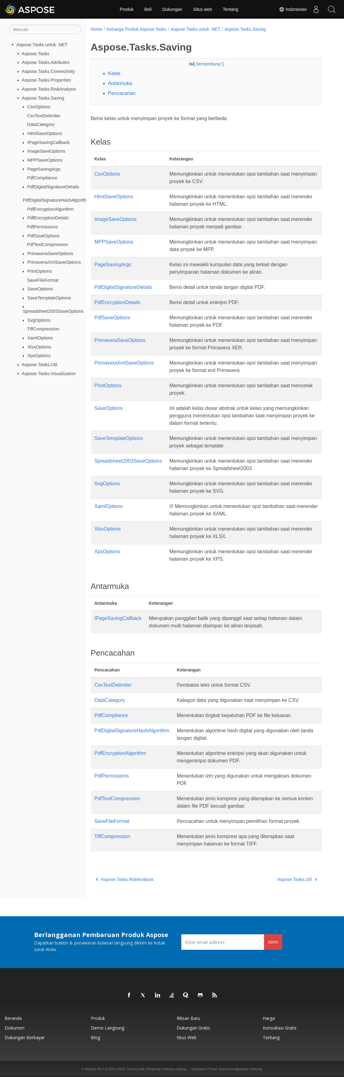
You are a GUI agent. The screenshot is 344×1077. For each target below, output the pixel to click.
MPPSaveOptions (45, 160)
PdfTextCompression (47, 244)
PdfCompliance (42, 177)
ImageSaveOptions (46, 151)
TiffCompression (43, 328)
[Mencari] (45, 29)
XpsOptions (38, 355)
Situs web (202, 9)
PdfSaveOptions (43, 235)
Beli (148, 9)
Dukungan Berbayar (25, 1037)
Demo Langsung (107, 1028)
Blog (95, 1037)
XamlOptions (40, 337)
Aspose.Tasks (36, 53)
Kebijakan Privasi (204, 1069)
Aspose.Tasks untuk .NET (42, 44)
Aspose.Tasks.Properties (46, 80)
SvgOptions (38, 320)
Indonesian (293, 9)
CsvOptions (38, 106)
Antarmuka (120, 83)
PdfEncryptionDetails (48, 217)
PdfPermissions (42, 226)
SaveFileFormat (43, 279)
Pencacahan (122, 93)
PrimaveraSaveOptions (50, 253)
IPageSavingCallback (48, 142)
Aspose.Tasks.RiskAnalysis (49, 89)
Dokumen (14, 1028)
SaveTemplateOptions (49, 297)
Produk (126, 9)
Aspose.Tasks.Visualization (49, 373)
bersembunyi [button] (209, 63)
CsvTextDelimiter (43, 115)
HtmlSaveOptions (44, 133)
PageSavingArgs (43, 168)
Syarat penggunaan (234, 1069)
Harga (269, 1018)
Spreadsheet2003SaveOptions (53, 311)
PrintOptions (39, 271)
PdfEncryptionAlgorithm (50, 209)
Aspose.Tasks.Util (39, 364)
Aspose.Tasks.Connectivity (48, 71)
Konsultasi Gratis (280, 1028)
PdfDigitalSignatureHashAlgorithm (56, 200)
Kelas (114, 73)
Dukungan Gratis (193, 1028)
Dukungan (172, 9)
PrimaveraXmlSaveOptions (54, 262)
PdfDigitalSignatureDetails (53, 186)
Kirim (273, 942)
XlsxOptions (39, 346)
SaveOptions (40, 288)
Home (96, 29)
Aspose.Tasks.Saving (43, 97)
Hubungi (256, 1069)
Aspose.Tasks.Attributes (46, 62)
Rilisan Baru (188, 1018)
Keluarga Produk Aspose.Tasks (136, 29)
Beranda (13, 1018)
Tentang (230, 9)
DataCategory (41, 124)
